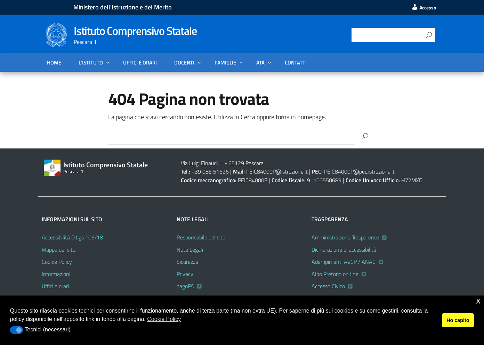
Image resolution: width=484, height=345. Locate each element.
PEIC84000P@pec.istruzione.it (359, 171)
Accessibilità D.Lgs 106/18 (72, 237)
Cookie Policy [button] (164, 319)
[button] (16, 330)
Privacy (185, 274)
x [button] (478, 300)
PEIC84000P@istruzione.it (277, 171)
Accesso (423, 7)
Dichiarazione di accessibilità (344, 249)
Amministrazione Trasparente (345, 237)
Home (54, 62)
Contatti (296, 62)
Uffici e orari (140, 62)
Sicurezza (187, 262)
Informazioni (56, 274)
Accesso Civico (328, 286)
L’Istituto (91, 62)
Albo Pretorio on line (335, 274)
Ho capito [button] (457, 320)
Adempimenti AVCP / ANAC (344, 262)
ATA (260, 62)
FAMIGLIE (225, 62)
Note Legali (190, 249)
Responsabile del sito (201, 237)
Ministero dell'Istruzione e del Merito (122, 7)
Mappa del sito (58, 249)
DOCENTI (184, 62)
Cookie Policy (57, 262)
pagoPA (185, 286)
